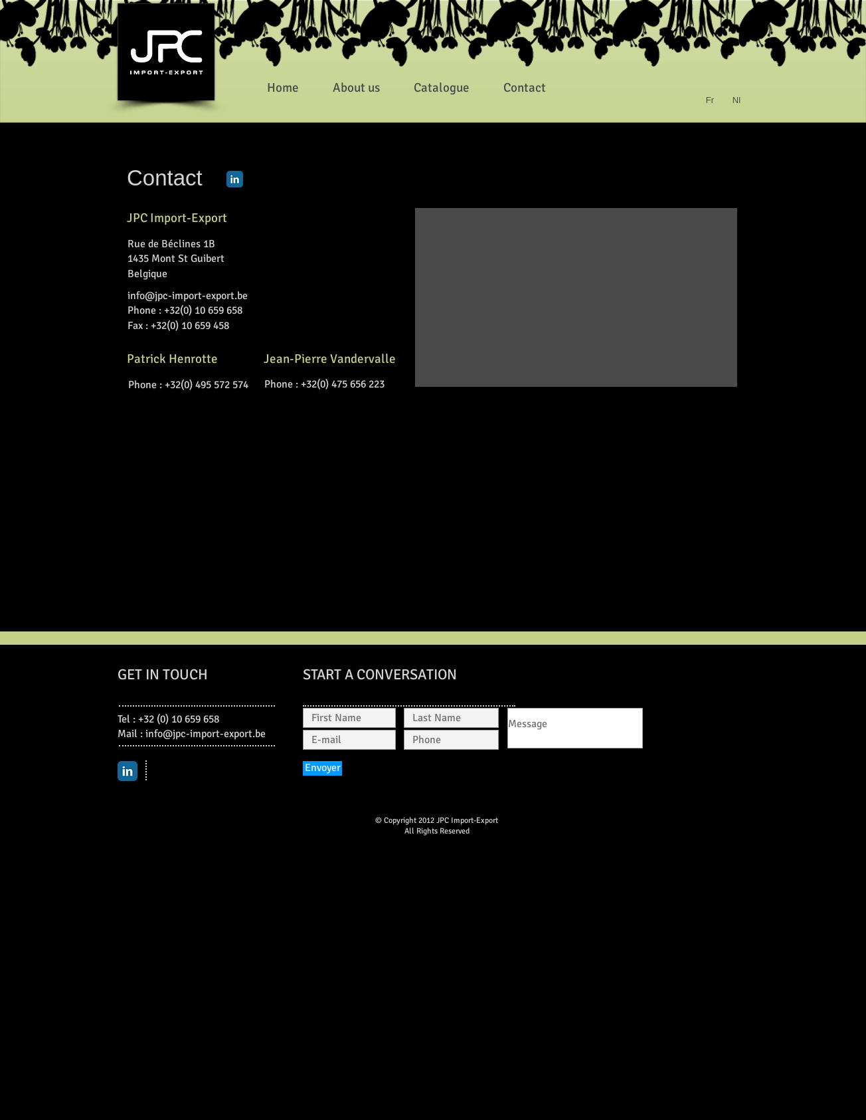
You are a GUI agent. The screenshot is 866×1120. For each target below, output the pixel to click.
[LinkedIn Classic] (234, 179)
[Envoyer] (322, 768)
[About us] (356, 88)
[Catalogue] (441, 88)
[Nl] (736, 100)
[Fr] (710, 100)
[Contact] (524, 88)
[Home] (283, 88)
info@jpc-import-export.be (188, 295)
